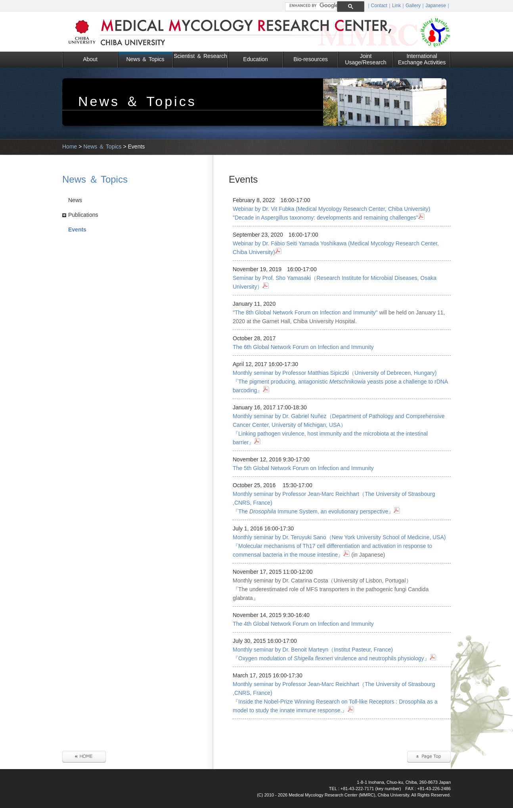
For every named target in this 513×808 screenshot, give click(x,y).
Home (69, 146)
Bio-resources (310, 59)
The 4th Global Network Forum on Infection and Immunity (303, 624)
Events (77, 229)
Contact (379, 5)
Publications (83, 215)
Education (255, 59)
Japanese (435, 5)
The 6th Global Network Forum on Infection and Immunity (303, 347)
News (75, 200)
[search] (313, 5)
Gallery (413, 5)
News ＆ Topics (145, 59)
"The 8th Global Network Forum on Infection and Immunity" (305, 312)
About (90, 59)
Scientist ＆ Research (200, 56)
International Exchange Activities (422, 59)
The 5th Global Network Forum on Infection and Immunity (303, 468)
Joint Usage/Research (365, 59)
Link (396, 5)
